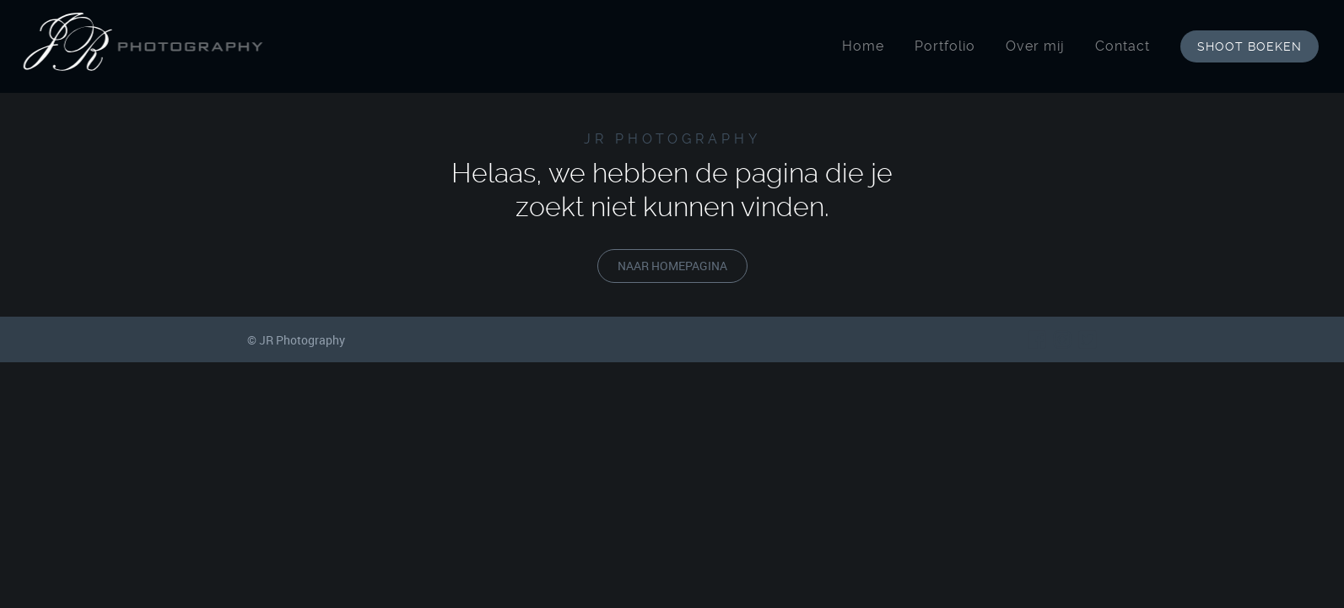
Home (868, 46)
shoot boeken (1254, 46)
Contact (1127, 46)
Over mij (1040, 46)
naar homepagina (672, 266)
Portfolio (950, 46)
